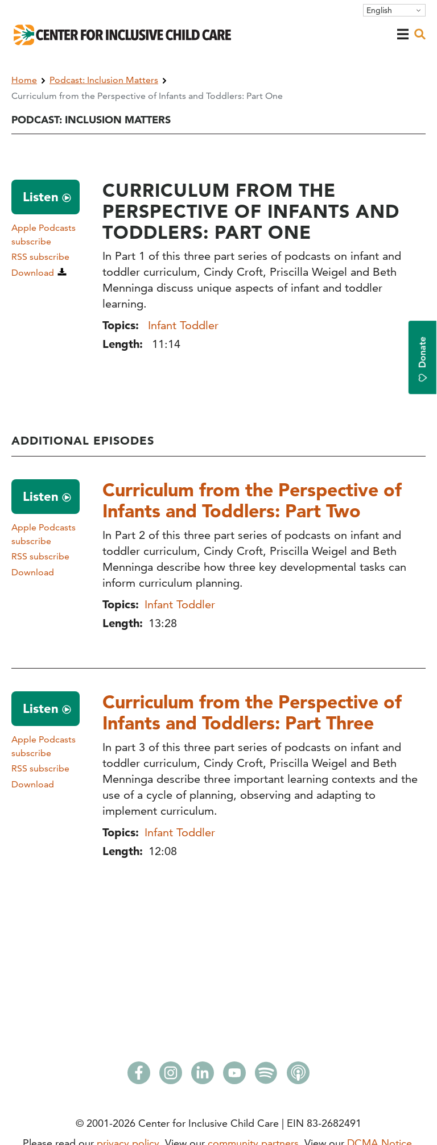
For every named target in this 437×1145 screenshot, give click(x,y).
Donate (422, 359)
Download (32, 272)
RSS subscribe (40, 256)
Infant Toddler (183, 325)
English (379, 10)
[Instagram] (170, 1076)
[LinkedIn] (202, 1076)
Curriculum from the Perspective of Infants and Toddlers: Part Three (252, 712)
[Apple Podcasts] (298, 1076)
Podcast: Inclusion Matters (104, 79)
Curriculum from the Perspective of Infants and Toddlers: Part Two (252, 500)
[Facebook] (138, 1076)
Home (24, 79)
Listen (41, 197)
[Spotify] (266, 1076)
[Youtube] (234, 1076)
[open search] (420, 34)
